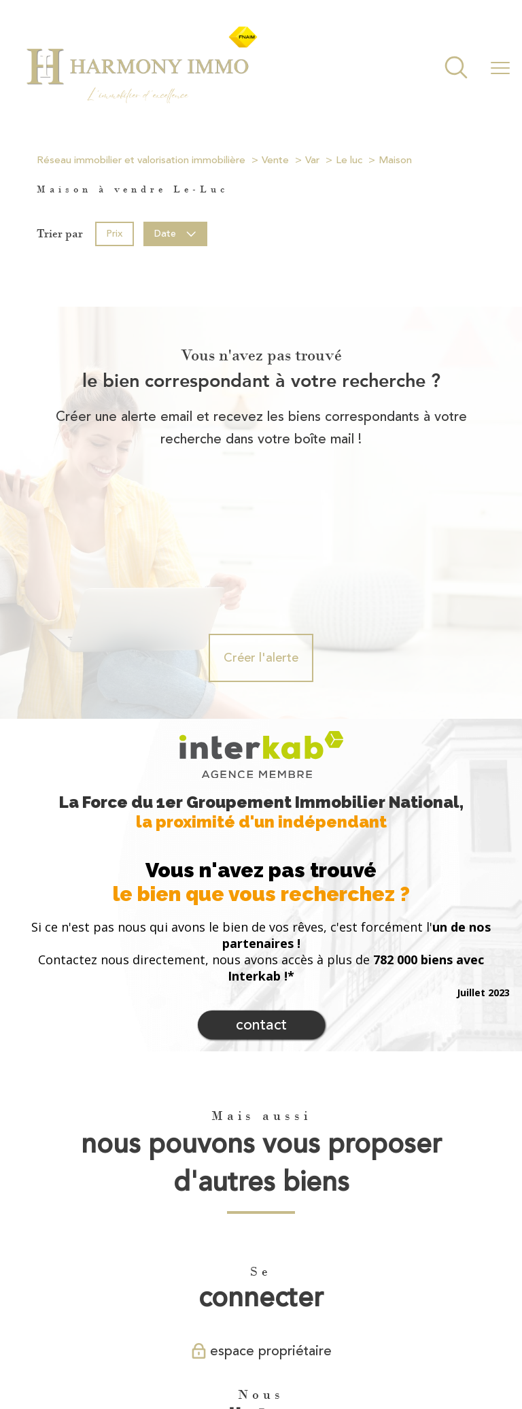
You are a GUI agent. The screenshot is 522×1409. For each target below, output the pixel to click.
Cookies (436, 1358)
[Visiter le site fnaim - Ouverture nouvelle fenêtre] (302, 1303)
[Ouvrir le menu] (500, 68)
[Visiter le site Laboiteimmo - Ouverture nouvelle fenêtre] (261, 1385)
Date (175, 233)
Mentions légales (223, 1357)
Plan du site (160, 1357)
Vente (275, 160)
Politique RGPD (381, 1357)
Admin (277, 1357)
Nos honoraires (99, 1357)
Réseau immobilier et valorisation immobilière (141, 160)
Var (312, 160)
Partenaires (321, 1357)
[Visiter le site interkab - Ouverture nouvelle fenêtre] (241, 1303)
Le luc (349, 160)
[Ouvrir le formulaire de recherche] (456, 69)
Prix (114, 233)
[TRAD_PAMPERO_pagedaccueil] (141, 102)
